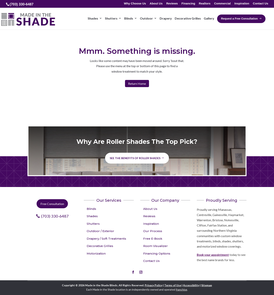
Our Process (152, 231)
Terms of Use (172, 285)
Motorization (96, 253)
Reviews (172, 3)
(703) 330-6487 (55, 216)
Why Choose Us (135, 3)
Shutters (93, 224)
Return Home (137, 83)
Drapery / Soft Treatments (106, 238)
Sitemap (206, 285)
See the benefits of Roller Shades (135, 158)
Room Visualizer (155, 246)
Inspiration (241, 3)
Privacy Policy (153, 285)
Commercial (222, 3)
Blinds (91, 209)
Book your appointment (213, 254)
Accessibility (191, 285)
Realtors (205, 3)
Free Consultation (52, 204)
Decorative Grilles (100, 246)
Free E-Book (152, 238)
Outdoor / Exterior (100, 231)
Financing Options (156, 253)
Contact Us (260, 3)
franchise (181, 289)
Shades (92, 216)
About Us (156, 3)
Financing (188, 3)
